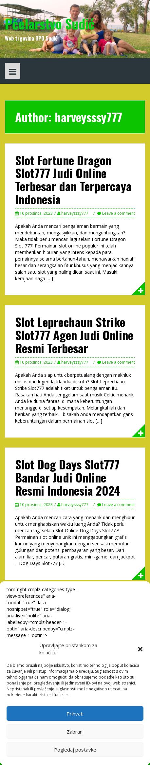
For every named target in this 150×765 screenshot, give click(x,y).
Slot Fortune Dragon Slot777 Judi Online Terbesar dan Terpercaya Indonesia (73, 179)
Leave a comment (118, 213)
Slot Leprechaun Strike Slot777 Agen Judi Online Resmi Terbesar (74, 334)
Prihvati (75, 713)
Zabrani (75, 731)
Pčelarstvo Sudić (50, 23)
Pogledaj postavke (75, 749)
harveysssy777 (74, 213)
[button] (140, 649)
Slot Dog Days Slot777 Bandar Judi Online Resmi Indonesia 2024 (67, 477)
